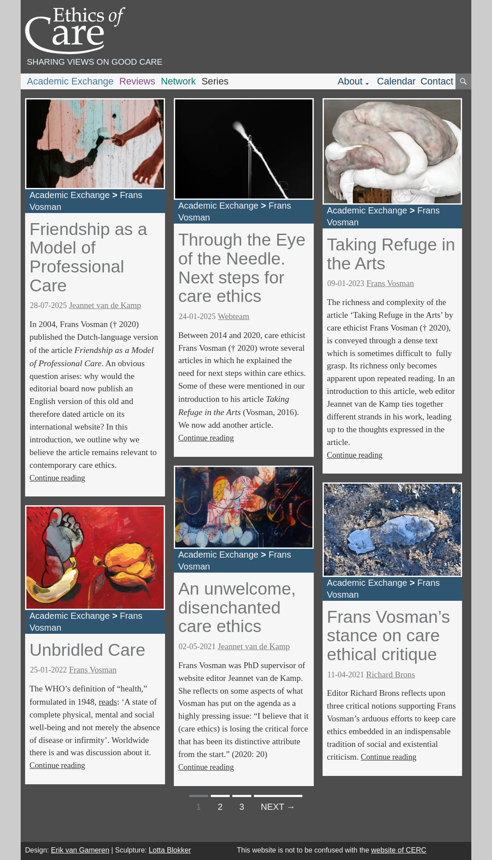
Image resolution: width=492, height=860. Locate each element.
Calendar (396, 81)
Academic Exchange (70, 81)
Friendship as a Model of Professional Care (88, 257)
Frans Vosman (93, 669)
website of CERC (398, 850)
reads (108, 701)
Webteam (234, 316)
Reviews (137, 81)
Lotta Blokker (170, 850)
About (350, 81)
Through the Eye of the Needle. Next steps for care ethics (241, 267)
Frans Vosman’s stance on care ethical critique (388, 635)
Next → (278, 807)
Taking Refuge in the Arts (391, 254)
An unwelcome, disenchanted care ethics (237, 607)
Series (215, 81)
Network (178, 81)
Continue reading (57, 478)
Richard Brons (390, 674)
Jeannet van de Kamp (105, 305)
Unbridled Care (87, 649)
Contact (436, 81)
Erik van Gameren (80, 850)
